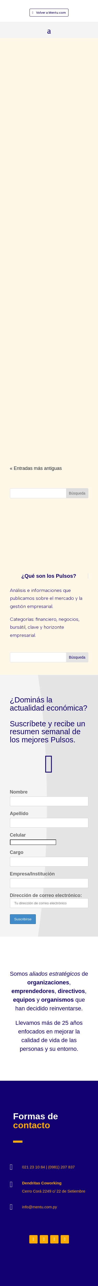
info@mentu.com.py (39, 1207)
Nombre (19, 792)
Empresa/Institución (32, 873)
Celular (18, 835)
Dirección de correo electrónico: (49, 900)
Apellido (19, 813)
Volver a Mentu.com (51, 12)
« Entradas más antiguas (36, 468)
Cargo (17, 852)
